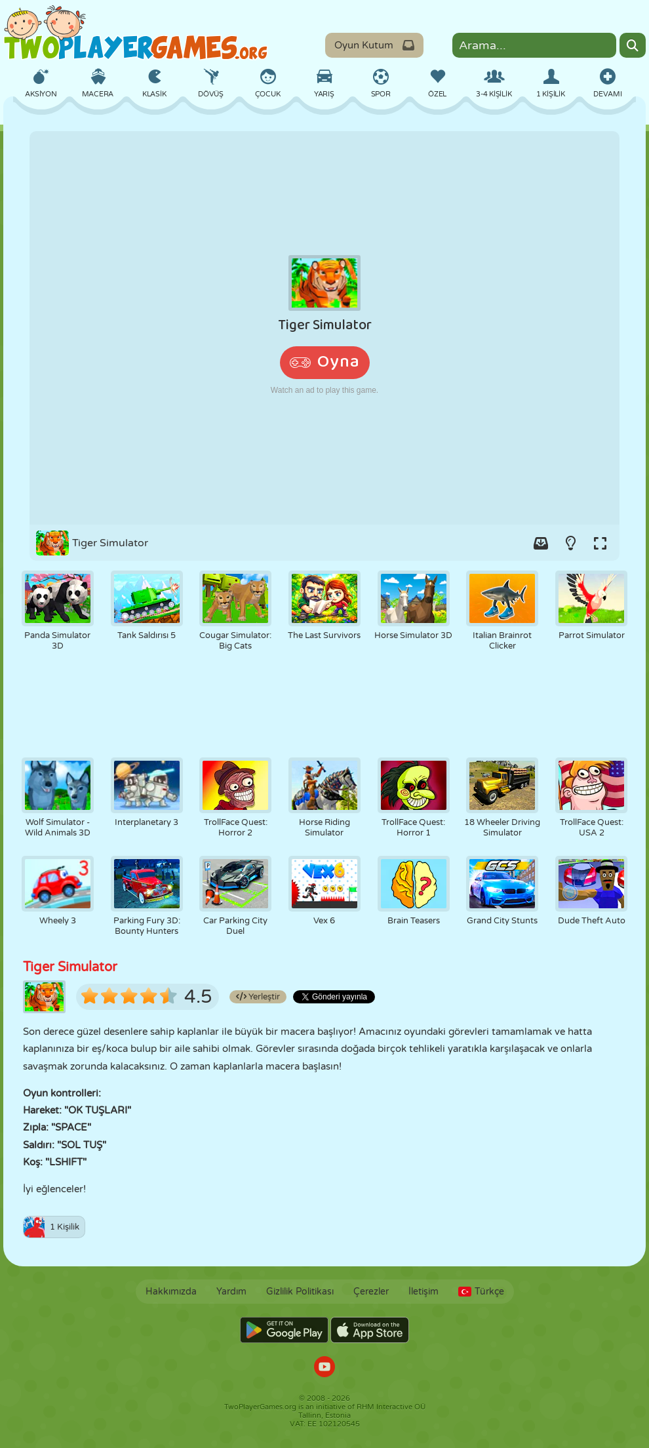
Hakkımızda (171, 1291)
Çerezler (371, 1291)
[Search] (633, 45)
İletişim (423, 1291)
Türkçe (481, 1291)
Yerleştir (258, 997)
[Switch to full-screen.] (600, 543)
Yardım (231, 1291)
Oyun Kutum (374, 45)
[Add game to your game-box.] (541, 543)
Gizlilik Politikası (300, 1291)
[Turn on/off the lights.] (570, 543)
